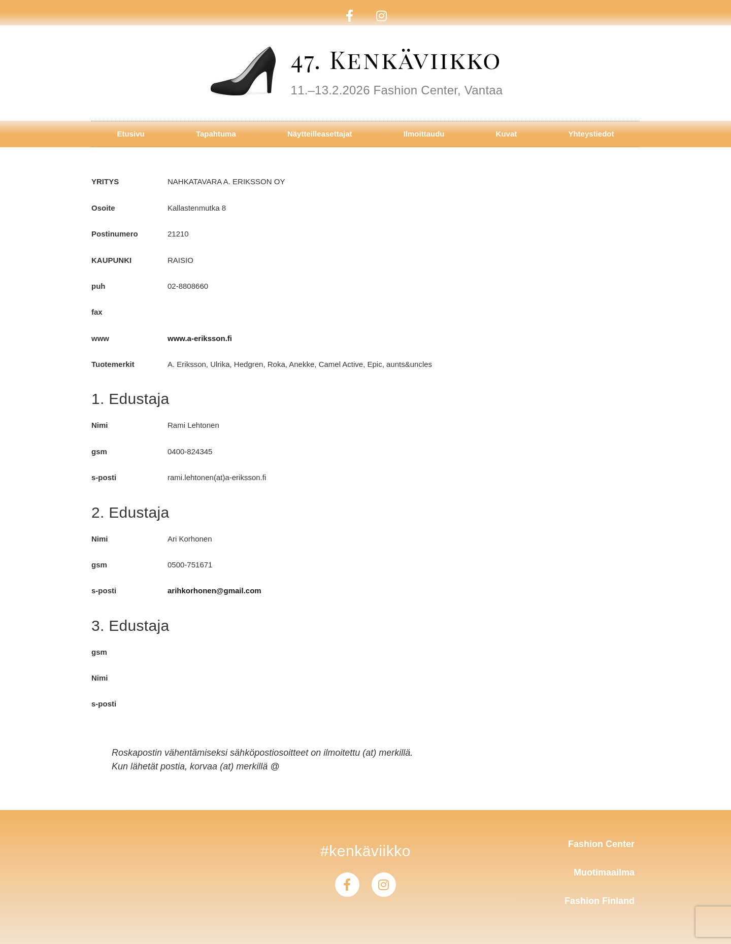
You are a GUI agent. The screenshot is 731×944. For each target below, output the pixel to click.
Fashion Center (601, 844)
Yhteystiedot (591, 133)
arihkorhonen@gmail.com (214, 590)
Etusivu (131, 133)
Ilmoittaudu (424, 133)
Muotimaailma (604, 872)
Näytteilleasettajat (319, 133)
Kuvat (506, 133)
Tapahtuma (216, 133)
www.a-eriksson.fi (200, 338)
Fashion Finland (599, 901)
